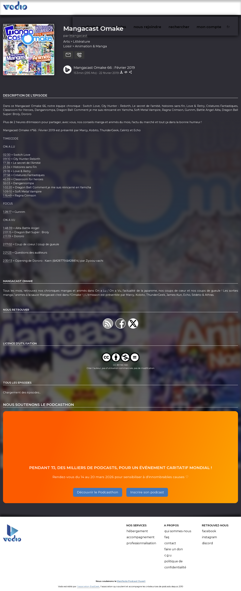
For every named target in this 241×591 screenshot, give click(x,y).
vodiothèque (102, 7)
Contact (170, 539)
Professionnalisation (141, 539)
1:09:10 (7, 187)
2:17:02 (7, 240)
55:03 (6, 179)
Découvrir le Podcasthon (97, 489)
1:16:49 (7, 191)
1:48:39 (7, 224)
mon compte (215, 7)
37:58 (6, 171)
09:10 (6, 155)
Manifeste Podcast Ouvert (131, 577)
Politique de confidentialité (175, 560)
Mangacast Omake (93, 24)
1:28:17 (7, 208)
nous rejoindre (155, 7)
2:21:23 (7, 249)
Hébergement (137, 527)
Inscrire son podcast (147, 489)
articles (128, 7)
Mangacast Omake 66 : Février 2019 (104, 64)
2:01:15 (7, 228)
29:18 (6, 167)
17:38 (6, 159)
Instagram (209, 533)
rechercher (185, 7)
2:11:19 (7, 232)
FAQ (166, 533)
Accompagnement (141, 533)
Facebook (209, 527)
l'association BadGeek (88, 583)
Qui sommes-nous (177, 527)
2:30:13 (7, 257)
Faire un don (173, 545)
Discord (207, 539)
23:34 (6, 163)
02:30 (7, 151)
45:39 (6, 175)
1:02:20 (7, 183)
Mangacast (78, 32)
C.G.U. (168, 551)
